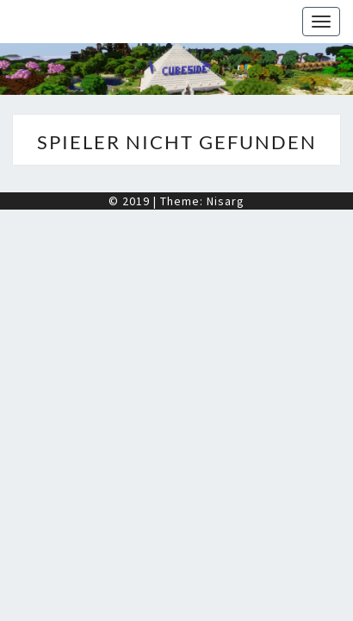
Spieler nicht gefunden (177, 142)
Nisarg (226, 201)
